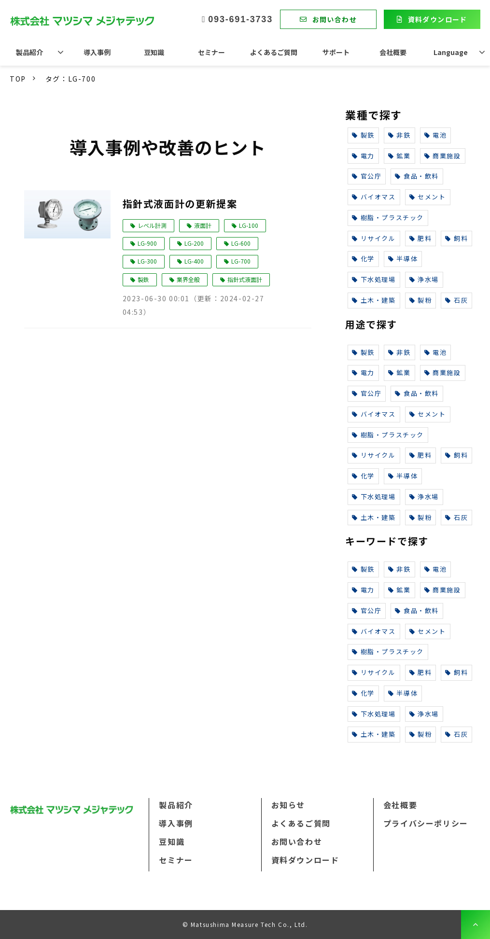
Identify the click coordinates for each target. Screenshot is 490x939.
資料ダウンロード (437, 19)
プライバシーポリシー (425, 823)
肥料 (420, 238)
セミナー (211, 52)
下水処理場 (374, 279)
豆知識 (154, 52)
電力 (363, 155)
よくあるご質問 (273, 52)
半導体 (403, 258)
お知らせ (288, 805)
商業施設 (442, 155)
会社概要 (392, 52)
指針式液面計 (244, 279)
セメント (427, 196)
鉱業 (399, 155)
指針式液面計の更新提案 (180, 203)
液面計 (202, 225)
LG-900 (147, 243)
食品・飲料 (417, 176)
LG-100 (248, 225)
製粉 (420, 300)
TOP (18, 79)
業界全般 (188, 279)
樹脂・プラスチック (388, 217)
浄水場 (424, 279)
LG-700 (241, 261)
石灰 (456, 300)
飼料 (456, 238)
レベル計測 (152, 225)
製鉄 (143, 279)
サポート (336, 52)
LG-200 (194, 243)
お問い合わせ (334, 19)
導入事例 (97, 52)
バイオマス (374, 196)
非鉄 (399, 135)
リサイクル (374, 238)
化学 (363, 258)
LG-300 (147, 261)
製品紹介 (29, 52)
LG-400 (194, 261)
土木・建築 (374, 300)
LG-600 (241, 243)
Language (451, 52)
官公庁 (366, 176)
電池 (435, 135)
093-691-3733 (240, 19)
